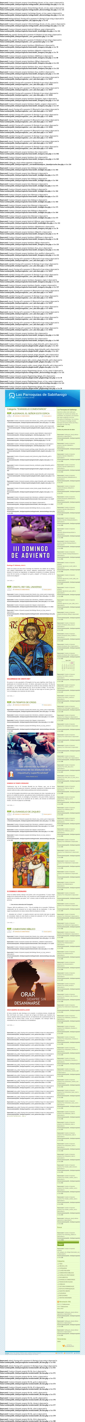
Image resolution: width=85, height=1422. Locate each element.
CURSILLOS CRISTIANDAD (66, 1275)
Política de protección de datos (66, 429)
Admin (59, 1341)
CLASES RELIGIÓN (64, 1270)
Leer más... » (10, 580)
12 (19, 1116)
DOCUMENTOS (63, 1277)
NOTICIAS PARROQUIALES (66, 1288)
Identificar (78, 1353)
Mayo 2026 (68, 660)
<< (62, 670)
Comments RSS (69, 1353)
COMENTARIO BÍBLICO (24, 929)
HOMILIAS (62, 1284)
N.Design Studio (17, 1354)
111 (23, 1116)
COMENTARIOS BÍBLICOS (66, 1273)
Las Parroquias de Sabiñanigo (41, 395)
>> (25, 1116)
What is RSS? (60, 1308)
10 (16, 1116)
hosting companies (37, 1353)
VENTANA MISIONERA (65, 1298)
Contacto (7, 1353)
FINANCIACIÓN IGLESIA (66, 1282)
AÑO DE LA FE (63, 1266)
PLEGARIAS (62, 1293)
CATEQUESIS (63, 1268)
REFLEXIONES (63, 1295)
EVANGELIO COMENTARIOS (21, 416)
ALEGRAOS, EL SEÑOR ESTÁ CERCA (31, 413)
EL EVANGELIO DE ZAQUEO (26, 811)
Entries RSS (60, 1353)
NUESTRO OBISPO (64, 1291)
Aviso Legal (60, 426)
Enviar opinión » (48, 416)
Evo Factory (35, 1354)
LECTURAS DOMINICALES (66, 1286)
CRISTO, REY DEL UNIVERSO (27, 587)
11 (18, 1116)
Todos (60, 1263)
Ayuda (11, 1353)
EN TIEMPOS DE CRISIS (24, 702)
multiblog (30, 1353)
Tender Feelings (28, 1354)
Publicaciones (66, 1304)
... (21, 1116)
